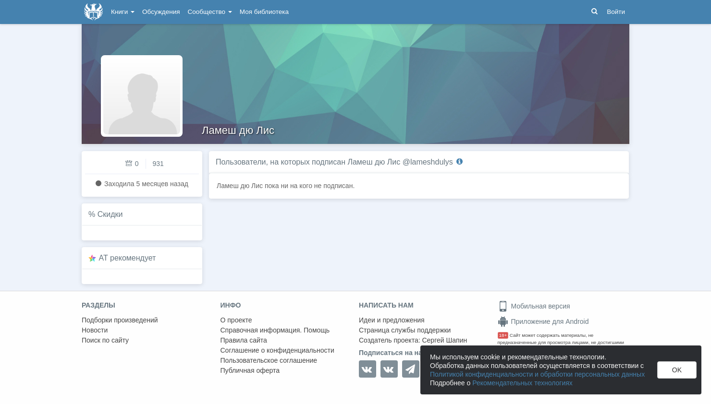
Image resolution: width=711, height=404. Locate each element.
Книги (123, 11)
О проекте (236, 320)
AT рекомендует (127, 258)
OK (677, 370)
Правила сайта (244, 340)
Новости (95, 330)
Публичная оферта (250, 370)
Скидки (110, 214)
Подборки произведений (120, 320)
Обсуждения (161, 11)
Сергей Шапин (444, 340)
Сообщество (210, 11)
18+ (503, 335)
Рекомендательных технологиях (522, 383)
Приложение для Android (543, 321)
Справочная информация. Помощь (275, 330)
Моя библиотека (264, 11)
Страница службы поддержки (405, 330)
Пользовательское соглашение (269, 360)
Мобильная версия (534, 306)
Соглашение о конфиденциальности (277, 350)
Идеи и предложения (392, 320)
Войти (616, 11)
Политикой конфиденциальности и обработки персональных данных (537, 374)
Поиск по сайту (105, 340)
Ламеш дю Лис (238, 130)
